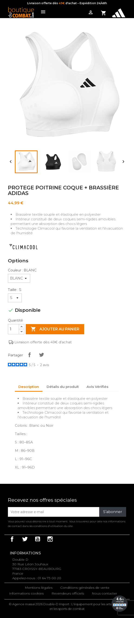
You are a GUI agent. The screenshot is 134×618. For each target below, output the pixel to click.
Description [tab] (28, 386)
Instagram (50, 539)
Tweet (41, 354)
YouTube (37, 539)
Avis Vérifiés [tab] (97, 386)
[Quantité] (13, 329)
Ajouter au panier (55, 329)
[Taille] (15, 297)
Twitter (25, 539)
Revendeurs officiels (67, 593)
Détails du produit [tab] (63, 386)
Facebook (12, 539)
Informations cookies (26, 593)
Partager (29, 354)
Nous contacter (104, 593)
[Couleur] (19, 278)
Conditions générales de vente (84, 587)
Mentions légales (38, 587)
